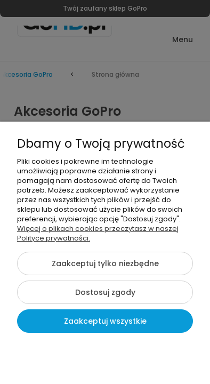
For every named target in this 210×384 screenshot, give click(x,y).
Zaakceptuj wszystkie (105, 321)
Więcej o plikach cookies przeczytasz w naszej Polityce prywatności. (98, 233)
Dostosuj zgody (105, 292)
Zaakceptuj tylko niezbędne (105, 263)
